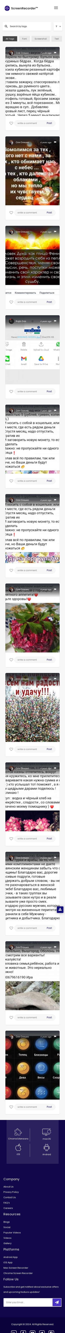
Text (57, 38)
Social (6, 1227)
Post (49, 123)
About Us (8, 1186)
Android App (10, 1257)
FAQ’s (6, 1202)
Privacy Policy (11, 1192)
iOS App (7, 1262)
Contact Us (9, 1197)
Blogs (6, 1222)
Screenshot (41, 38)
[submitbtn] (57, 1302)
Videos (7, 1238)
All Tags (10, 38)
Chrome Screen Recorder (18, 1273)
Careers (8, 1208)
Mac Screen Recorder (15, 1267)
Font (24, 38)
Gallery (7, 1243)
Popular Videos (12, 1232)
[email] (26, 1302)
